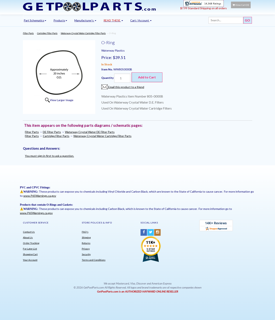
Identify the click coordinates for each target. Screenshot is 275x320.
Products (60, 20)
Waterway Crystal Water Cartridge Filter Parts (83, 33)
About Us (28, 237)
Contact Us (29, 231)
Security (86, 254)
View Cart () (241, 4)
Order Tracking (31, 243)
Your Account (30, 259)
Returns (86, 243)
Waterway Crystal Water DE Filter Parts (90, 132)
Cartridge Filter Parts (47, 33)
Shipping (86, 237)
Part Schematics (35, 20)
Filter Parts (28, 33)
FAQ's (85, 231)
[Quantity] (122, 78)
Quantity (107, 77)
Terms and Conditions (94, 259)
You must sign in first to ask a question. (49, 155)
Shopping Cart (30, 254)
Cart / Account (141, 20)
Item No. (107, 69)
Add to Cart (147, 77)
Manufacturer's (85, 20)
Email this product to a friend (126, 87)
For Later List (30, 248)
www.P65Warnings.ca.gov (39, 195)
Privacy (86, 248)
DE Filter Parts (52, 132)
